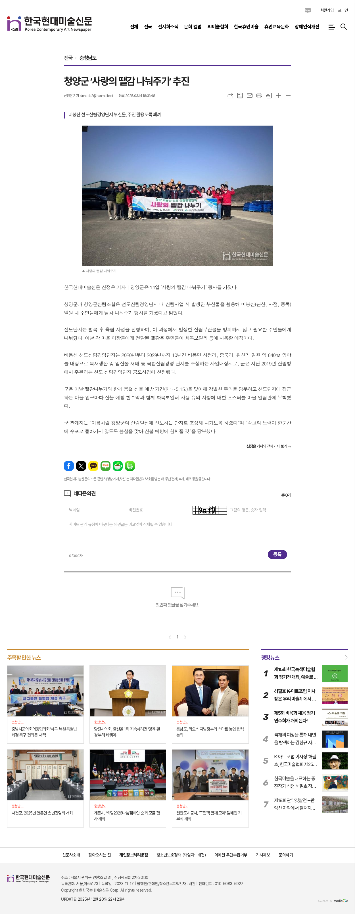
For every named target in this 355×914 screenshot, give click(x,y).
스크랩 (269, 95)
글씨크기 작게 (288, 95)
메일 (249, 95)
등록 (277, 554)
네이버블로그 (308, 10)
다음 (185, 637)
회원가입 (326, 10)
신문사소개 (71, 855)
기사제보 (263, 855)
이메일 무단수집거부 (231, 855)
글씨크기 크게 (278, 95)
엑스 (81, 466)
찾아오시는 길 (99, 855)
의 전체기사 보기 (267, 446)
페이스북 (69, 466)
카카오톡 (93, 466)
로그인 (343, 10)
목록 (240, 95)
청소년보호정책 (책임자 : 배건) (181, 855)
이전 (170, 637)
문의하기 (286, 855)
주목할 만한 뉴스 (24, 657)
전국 (68, 58)
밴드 (130, 466)
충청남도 (88, 58)
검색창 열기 (343, 27)
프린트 (259, 95)
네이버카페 (118, 466)
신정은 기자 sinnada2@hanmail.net (88, 96)
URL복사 (230, 95)
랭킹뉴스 (270, 657)
